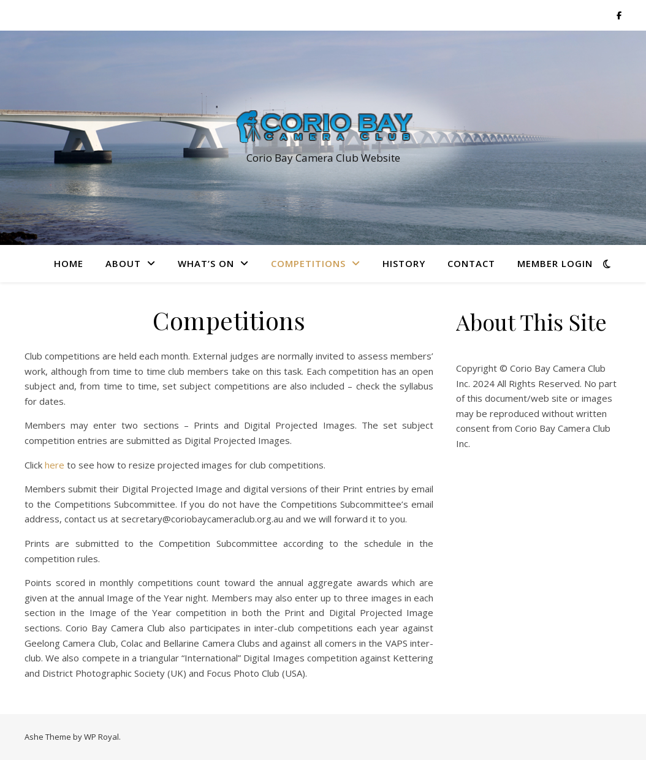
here (54, 465)
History (403, 263)
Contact (471, 263)
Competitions (308, 263)
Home (68, 263)
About (123, 263)
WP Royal (101, 736)
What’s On (206, 263)
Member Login (555, 263)
